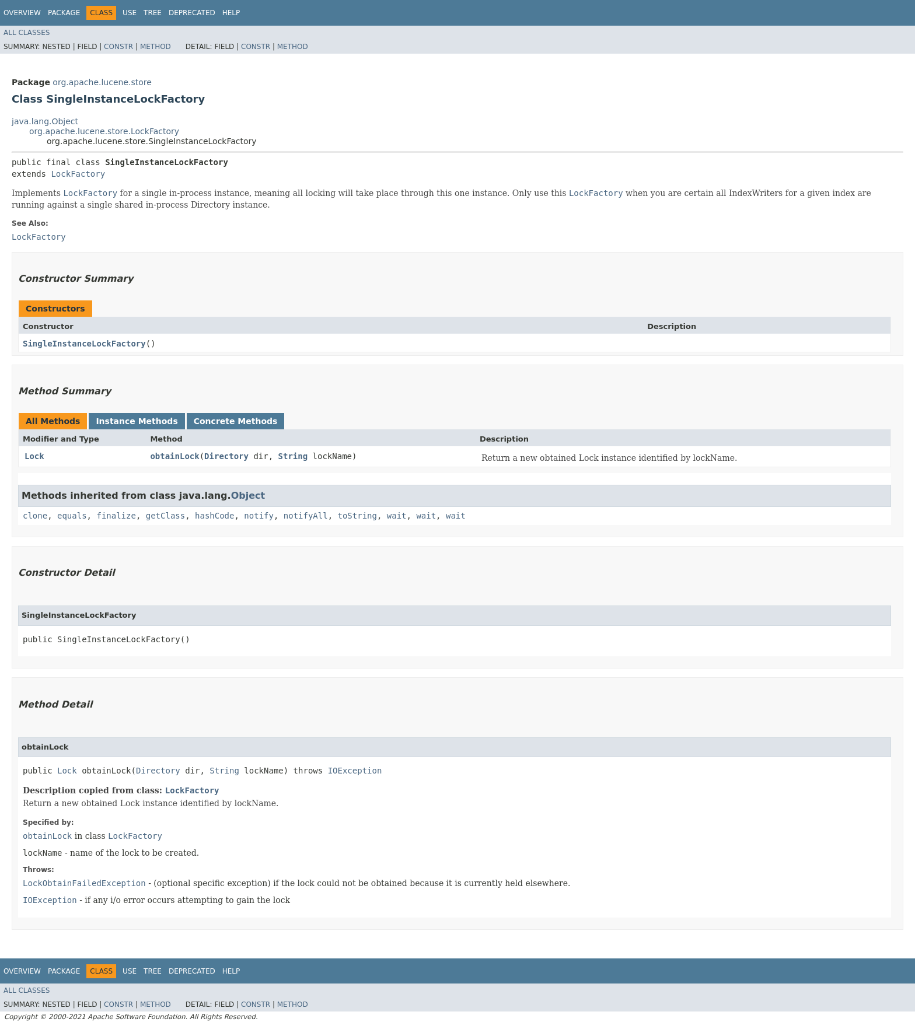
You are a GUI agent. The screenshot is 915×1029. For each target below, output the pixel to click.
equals (72, 515)
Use (130, 13)
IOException (355, 770)
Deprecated (192, 13)
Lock (34, 456)
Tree (153, 13)
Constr (118, 47)
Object (248, 495)
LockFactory (78, 173)
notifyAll (306, 515)
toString (357, 515)
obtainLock (174, 456)
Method (155, 47)
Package (64, 13)
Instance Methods (136, 421)
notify (259, 515)
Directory (226, 456)
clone (35, 515)
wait (397, 515)
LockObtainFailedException (84, 883)
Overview (22, 13)
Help (231, 13)
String (293, 456)
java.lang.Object (45, 121)
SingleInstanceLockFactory (84, 343)
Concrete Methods (236, 421)
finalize (115, 515)
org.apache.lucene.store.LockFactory (104, 131)
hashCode (214, 515)
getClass (165, 515)
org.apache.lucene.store (102, 82)
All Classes (27, 33)
